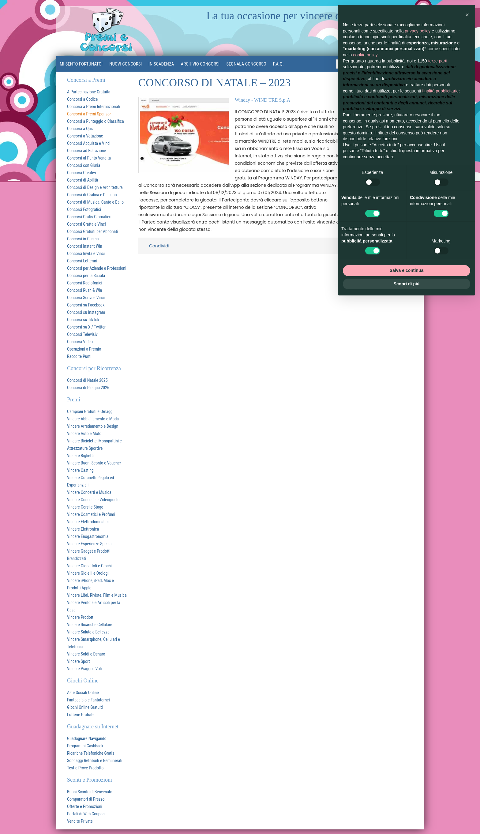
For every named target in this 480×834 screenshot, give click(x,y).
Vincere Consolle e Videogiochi (93, 499)
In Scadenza (161, 64)
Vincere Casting (80, 470)
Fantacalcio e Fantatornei (88, 699)
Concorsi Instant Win (84, 246)
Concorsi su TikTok (83, 319)
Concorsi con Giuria (83, 165)
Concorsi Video (80, 341)
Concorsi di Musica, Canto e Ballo (95, 202)
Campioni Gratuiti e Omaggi (90, 411)
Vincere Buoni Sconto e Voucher (94, 462)
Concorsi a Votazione (85, 135)
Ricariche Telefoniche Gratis (90, 753)
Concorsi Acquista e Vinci (89, 143)
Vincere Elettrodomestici (87, 521)
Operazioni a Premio (84, 349)
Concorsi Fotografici (84, 209)
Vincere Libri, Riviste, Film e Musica (97, 595)
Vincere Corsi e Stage (85, 507)
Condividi (159, 246)
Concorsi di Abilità (82, 180)
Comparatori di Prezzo (86, 799)
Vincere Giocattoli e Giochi (89, 565)
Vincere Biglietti (80, 455)
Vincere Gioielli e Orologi (88, 573)
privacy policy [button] (417, 30)
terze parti (437, 60)
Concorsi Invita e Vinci (86, 253)
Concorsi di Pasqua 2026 (88, 387)
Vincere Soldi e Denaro (86, 654)
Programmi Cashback (85, 745)
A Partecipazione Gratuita (88, 91)
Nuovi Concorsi (125, 64)
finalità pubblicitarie (440, 90)
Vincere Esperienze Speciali (90, 543)
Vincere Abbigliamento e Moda (93, 418)
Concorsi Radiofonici (84, 282)
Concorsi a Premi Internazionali (93, 106)
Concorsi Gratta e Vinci (86, 224)
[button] (467, 15)
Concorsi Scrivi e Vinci (86, 297)
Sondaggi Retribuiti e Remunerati (94, 760)
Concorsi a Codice (82, 99)
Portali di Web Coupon (86, 813)
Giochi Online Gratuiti (85, 707)
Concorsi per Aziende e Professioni (96, 268)
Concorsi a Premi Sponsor (89, 113)
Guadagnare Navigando (87, 738)
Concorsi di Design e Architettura (95, 187)
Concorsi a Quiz (80, 128)
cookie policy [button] (365, 54)
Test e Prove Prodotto (85, 767)
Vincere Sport (78, 661)
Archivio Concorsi (200, 64)
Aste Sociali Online (83, 692)
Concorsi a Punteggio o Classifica (95, 121)
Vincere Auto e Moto (84, 433)
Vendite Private (80, 821)
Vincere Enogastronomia (87, 536)
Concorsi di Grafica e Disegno (92, 194)
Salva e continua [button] (406, 270)
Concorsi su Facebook (85, 304)
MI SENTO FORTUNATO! (81, 64)
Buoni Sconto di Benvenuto (89, 791)
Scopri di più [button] (407, 283)
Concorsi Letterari (82, 260)
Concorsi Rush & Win (84, 290)
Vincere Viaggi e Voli (84, 668)
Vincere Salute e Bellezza (88, 631)
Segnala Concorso (246, 64)
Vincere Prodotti (80, 617)
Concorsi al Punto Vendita (89, 158)
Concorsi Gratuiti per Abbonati (92, 231)
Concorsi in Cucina (83, 238)
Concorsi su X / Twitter (86, 327)
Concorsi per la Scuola (86, 275)
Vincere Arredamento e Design (92, 426)
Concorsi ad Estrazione (86, 150)
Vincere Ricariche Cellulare (89, 624)
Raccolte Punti (79, 356)
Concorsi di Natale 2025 (87, 380)
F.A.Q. (278, 64)
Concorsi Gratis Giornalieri (89, 216)
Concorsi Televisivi (83, 334)
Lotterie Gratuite (81, 714)
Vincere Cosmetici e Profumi (91, 514)
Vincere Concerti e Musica (89, 492)
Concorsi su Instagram (86, 312)
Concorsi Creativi (81, 172)
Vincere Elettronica (83, 529)
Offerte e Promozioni (84, 806)
